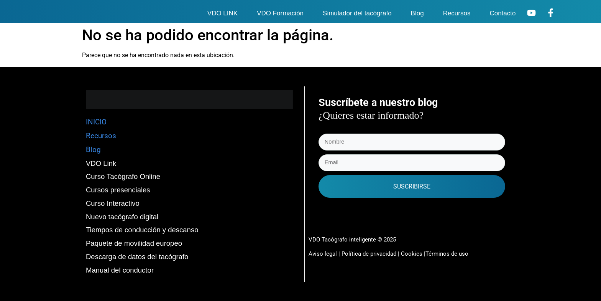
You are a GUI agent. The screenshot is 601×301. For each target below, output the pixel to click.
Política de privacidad (370, 253)
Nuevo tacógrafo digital (122, 217)
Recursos (457, 13)
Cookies (411, 253)
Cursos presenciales (118, 190)
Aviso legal (323, 253)
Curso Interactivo (113, 203)
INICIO (96, 122)
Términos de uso (446, 253)
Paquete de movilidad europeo (134, 243)
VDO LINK (222, 13)
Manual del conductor (120, 270)
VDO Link (101, 163)
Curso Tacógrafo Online (123, 176)
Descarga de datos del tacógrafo (137, 257)
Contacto (502, 13)
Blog (417, 13)
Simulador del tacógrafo (357, 13)
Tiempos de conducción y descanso (142, 230)
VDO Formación (280, 13)
